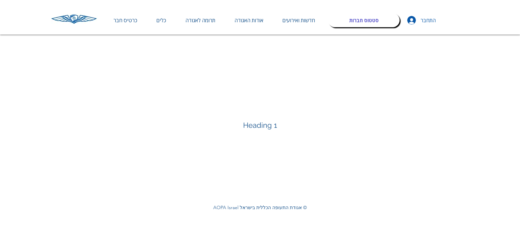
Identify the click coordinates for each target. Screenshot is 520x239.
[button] (161, 20)
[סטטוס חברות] (364, 20)
